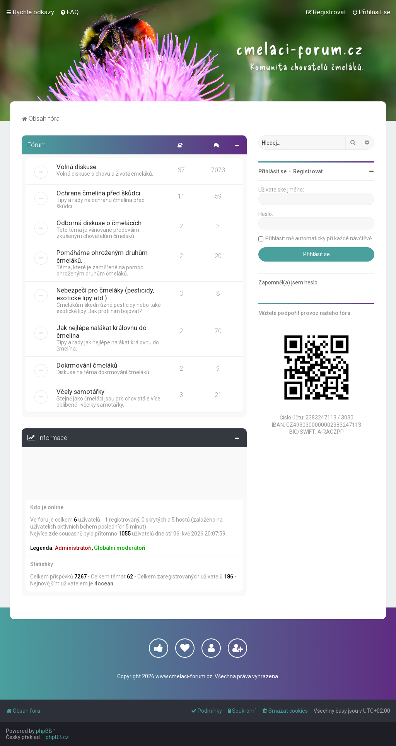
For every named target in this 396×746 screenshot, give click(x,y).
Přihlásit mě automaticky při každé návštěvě (86, 487)
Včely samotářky (80, 391)
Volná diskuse (76, 167)
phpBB (44, 731)
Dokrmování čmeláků (86, 365)
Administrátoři (73, 548)
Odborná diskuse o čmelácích (99, 223)
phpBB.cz (57, 737)
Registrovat (79, 459)
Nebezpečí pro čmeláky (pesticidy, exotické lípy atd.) (105, 294)
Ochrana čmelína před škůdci (98, 193)
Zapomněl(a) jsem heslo (192, 473)
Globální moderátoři (119, 548)
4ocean (103, 583)
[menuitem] (69, 12)
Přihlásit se (44, 459)
